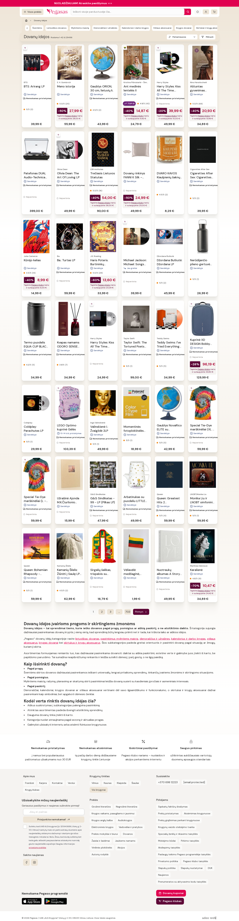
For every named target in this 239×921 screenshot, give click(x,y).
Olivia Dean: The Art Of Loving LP (68, 175)
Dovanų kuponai (173, 893)
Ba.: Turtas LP (66, 260)
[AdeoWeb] (209, 918)
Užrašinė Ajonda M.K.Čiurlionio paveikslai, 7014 (68, 502)
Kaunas (108, 782)
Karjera (43, 782)
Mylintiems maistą (80, 28)
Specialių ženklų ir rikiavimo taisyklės (178, 833)
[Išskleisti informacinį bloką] (197, 11)
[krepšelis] (214, 11)
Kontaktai (57, 782)
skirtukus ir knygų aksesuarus (82, 642)
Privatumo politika (168, 861)
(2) (99, 110)
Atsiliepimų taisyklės (169, 847)
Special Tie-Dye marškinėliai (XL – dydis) (202, 429)
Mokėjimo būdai (167, 840)
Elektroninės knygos (102, 827)
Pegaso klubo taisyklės (195, 861)
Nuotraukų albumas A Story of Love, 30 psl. (168, 574)
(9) (199, 578)
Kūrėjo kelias (32, 260)
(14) (33, 273)
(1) (198, 279)
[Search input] (127, 11)
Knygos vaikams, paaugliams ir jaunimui (113, 813)
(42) (148, 103)
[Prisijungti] (206, 11)
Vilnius (95, 782)
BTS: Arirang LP (34, 86)
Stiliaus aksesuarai (162, 28)
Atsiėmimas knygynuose (197, 813)
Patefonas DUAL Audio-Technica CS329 (35, 177)
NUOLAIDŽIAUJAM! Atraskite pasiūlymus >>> (83, 3)
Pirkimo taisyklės (190, 840)
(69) (200, 103)
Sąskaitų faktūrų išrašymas (173, 806)
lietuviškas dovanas (87, 638)
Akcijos (121, 847)
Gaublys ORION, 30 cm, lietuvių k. (101, 88)
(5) (33, 364)
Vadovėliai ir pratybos (131, 827)
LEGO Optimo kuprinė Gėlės (66, 427)
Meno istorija (66, 86)
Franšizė (29, 782)
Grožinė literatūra (101, 806)
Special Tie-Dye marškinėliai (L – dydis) (35, 501)
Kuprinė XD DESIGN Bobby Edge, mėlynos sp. (202, 344)
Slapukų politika (166, 868)
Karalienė (196, 570)
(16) (100, 190)
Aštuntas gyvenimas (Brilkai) (197, 90)
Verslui (71, 782)
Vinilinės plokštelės (102, 847)
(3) (31, 109)
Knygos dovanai (183, 28)
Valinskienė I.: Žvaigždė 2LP (99, 429)
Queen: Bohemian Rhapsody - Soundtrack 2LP (36, 574)
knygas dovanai (48, 642)
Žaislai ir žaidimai (101, 840)
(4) (164, 515)
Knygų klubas (32, 789)
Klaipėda (121, 782)
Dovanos (128, 833)
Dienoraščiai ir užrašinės (105, 28)
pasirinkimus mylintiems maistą (119, 638)
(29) (101, 273)
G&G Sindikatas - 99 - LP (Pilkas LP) (102, 500)
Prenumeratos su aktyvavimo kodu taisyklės (182, 881)
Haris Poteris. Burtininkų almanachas (99, 264)
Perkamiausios (179, 37)
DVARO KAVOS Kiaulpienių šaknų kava (168, 177)
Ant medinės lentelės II (132, 88)
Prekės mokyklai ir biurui (105, 833)
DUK (210, 868)
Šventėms (37, 28)
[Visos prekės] (32, 12)
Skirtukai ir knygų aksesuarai (209, 28)
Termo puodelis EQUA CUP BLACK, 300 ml (36, 346)
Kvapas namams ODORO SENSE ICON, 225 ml (68, 346)
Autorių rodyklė (100, 854)
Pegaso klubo (71, 116)
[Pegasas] (27, 28)
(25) (67, 103)
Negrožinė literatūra (126, 806)
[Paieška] (187, 11)
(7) (66, 364)
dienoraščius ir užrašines (155, 638)
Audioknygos (125, 820)
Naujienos (163, 874)
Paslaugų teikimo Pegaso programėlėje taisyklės (184, 854)
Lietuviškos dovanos (57, 28)
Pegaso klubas (172, 901)
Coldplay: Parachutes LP (33, 429)
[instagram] (34, 862)
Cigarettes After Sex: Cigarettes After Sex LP (201, 177)
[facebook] (26, 862)
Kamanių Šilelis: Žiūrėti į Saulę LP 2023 (68, 574)
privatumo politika (37, 847)
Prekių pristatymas (168, 813)
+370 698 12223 (168, 782)
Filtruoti (209, 37)
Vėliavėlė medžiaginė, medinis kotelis (134, 574)
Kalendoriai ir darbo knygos (135, 28)
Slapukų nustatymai (192, 868)
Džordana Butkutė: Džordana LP (169, 262)
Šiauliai (135, 782)
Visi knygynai (99, 789)
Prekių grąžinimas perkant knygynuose (179, 820)
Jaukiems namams (125, 840)
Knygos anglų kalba (102, 820)
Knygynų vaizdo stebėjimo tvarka (176, 827)
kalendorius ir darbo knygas (188, 638)
